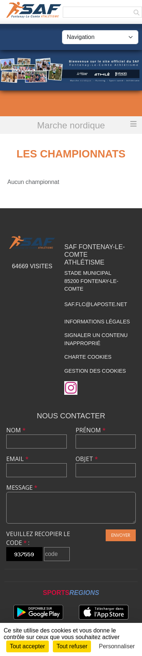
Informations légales (97, 322)
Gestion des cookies (95, 371)
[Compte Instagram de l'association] (70, 388)
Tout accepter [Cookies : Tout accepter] (27, 646)
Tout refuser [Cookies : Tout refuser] (72, 646)
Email (17, 459)
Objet (87, 459)
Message (21, 487)
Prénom (91, 430)
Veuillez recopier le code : (38, 538)
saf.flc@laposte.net (95, 304)
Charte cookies (87, 357)
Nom (16, 430)
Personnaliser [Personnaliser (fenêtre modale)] (117, 646)
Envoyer (120, 535)
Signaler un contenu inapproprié (96, 339)
